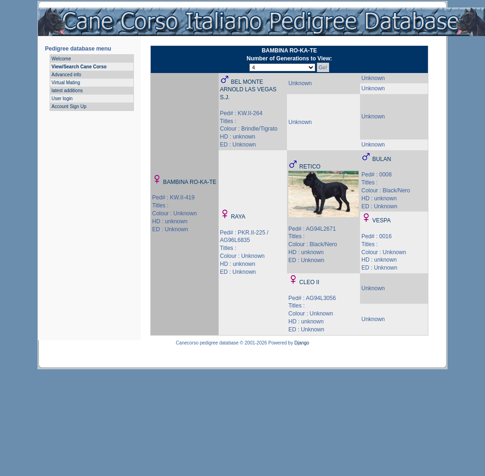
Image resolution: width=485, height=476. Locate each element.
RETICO (309, 166)
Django (301, 342)
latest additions (67, 90)
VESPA (381, 220)
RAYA (238, 216)
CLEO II (309, 282)
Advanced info (66, 74)
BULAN (381, 159)
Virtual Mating (65, 82)
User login (62, 98)
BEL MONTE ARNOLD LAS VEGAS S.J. (248, 90)
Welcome (61, 58)
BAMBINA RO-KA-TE (189, 182)
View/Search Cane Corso (79, 66)
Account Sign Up (69, 106)
